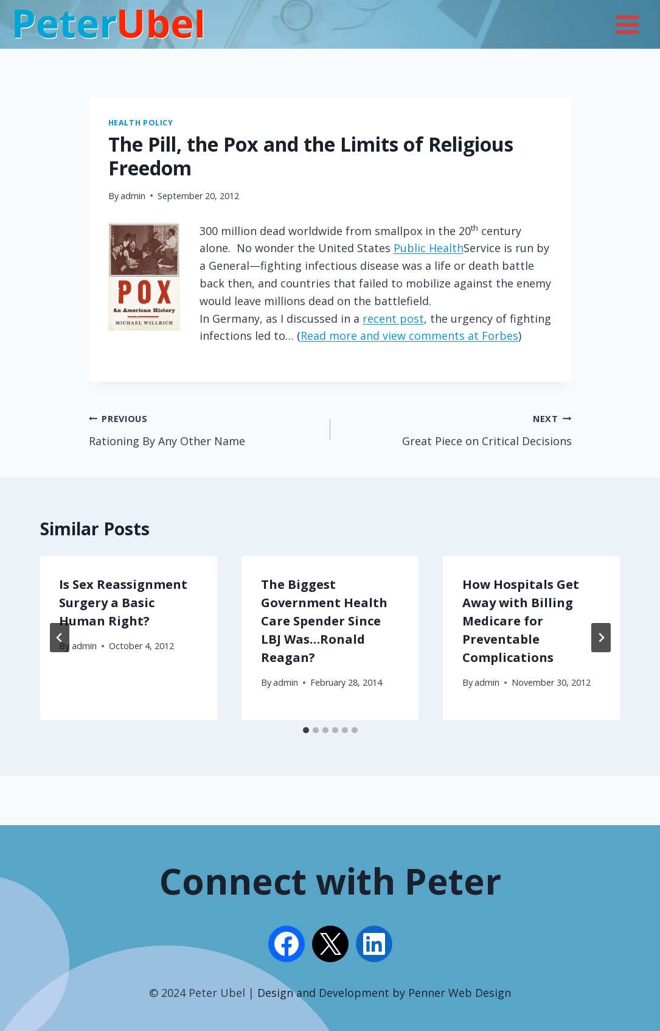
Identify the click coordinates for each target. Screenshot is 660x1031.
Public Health (429, 248)
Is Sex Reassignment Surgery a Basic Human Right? (124, 602)
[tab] (306, 730)
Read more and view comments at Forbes (409, 335)
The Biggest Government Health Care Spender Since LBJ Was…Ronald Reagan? (324, 621)
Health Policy (140, 123)
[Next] (601, 637)
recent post (393, 318)
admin (132, 196)
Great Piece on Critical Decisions (456, 428)
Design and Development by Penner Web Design (384, 992)
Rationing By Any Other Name (204, 428)
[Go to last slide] (59, 637)
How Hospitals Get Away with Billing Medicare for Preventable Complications (520, 621)
